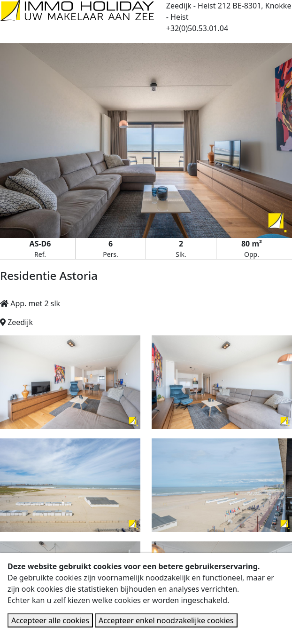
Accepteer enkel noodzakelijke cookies (166, 620)
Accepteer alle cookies (50, 620)
